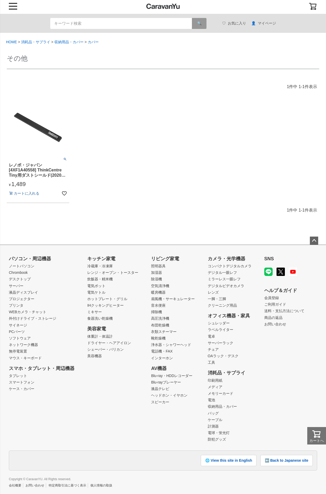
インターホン (162, 358)
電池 (211, 400)
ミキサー (94, 312)
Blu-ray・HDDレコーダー (171, 376)
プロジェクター (21, 299)
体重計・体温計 (100, 336)
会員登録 (271, 298)
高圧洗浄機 (160, 318)
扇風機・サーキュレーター (173, 299)
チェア (213, 349)
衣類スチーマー (164, 332)
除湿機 (156, 279)
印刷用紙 (215, 380)
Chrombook (18, 272)
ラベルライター (220, 330)
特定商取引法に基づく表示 (67, 485)
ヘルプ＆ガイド (280, 290)
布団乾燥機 (160, 325)
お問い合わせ (275, 324)
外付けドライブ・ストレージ (32, 318)
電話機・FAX (161, 351)
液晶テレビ (160, 389)
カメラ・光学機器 (226, 258)
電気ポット (96, 286)
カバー (93, 42)
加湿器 (156, 272)
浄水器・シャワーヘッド (171, 345)
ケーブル (215, 420)
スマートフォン (21, 382)
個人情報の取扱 (101, 485)
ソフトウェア (20, 338)
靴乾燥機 (158, 338)
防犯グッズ (217, 439)
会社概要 (15, 485)
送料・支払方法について (284, 311)
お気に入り (234, 23)
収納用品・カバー (69, 42)
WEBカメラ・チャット (27, 312)
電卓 (211, 336)
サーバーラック (220, 343)
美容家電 (96, 328)
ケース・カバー (21, 389)
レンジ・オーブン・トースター (112, 272)
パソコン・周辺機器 (30, 258)
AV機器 (159, 368)
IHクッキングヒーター (105, 305)
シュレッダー (219, 323)
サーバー (16, 286)
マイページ (263, 23)
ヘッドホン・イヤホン (169, 395)
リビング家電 (165, 258)
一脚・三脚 (217, 299)
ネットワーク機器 (23, 345)
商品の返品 (273, 318)
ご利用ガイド (275, 304)
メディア (215, 387)
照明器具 (158, 266)
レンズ (213, 292)
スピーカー (160, 402)
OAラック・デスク (223, 356)
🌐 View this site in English (228, 460)
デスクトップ (20, 279)
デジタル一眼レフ (222, 272)
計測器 (213, 426)
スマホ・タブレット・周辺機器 (41, 368)
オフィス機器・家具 (229, 315)
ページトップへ (314, 241)
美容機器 (94, 356)
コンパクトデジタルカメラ (230, 266)
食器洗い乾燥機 (100, 318)
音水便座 (158, 305)
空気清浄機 (160, 286)
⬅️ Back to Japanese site (286, 460)
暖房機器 (158, 292)
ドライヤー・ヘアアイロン (109, 343)
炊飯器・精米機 (100, 279)
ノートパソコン (21, 266)
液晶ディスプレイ (23, 292)
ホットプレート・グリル (107, 299)
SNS (269, 258)
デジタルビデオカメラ (226, 286)
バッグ (213, 413)
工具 (211, 362)
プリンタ (16, 305)
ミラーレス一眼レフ (224, 279)
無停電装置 (18, 351)
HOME (11, 42)
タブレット (18, 376)
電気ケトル (96, 292)
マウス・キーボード (25, 358)
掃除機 (156, 312)
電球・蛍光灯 (219, 433)
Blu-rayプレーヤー (166, 382)
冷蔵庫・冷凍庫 (100, 266)
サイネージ (18, 325)
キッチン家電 (101, 258)
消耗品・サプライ (35, 42)
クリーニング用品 (222, 305)
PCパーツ (17, 332)
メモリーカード (220, 393)
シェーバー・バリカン (105, 349)
